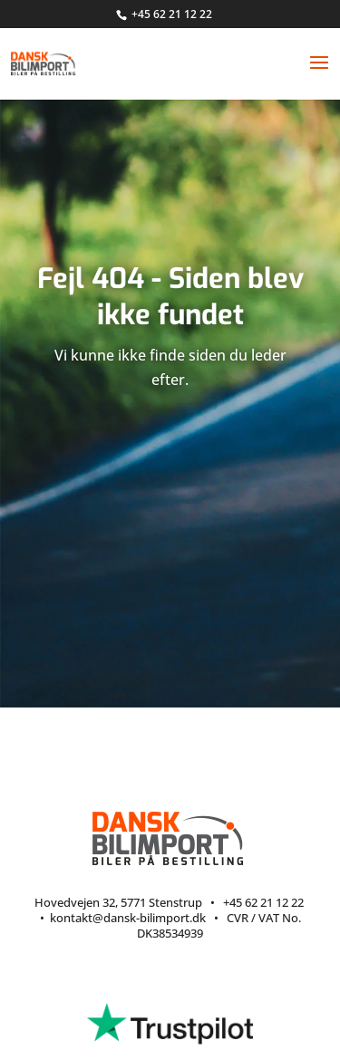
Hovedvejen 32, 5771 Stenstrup (118, 902)
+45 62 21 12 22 (171, 14)
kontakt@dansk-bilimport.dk (128, 918)
